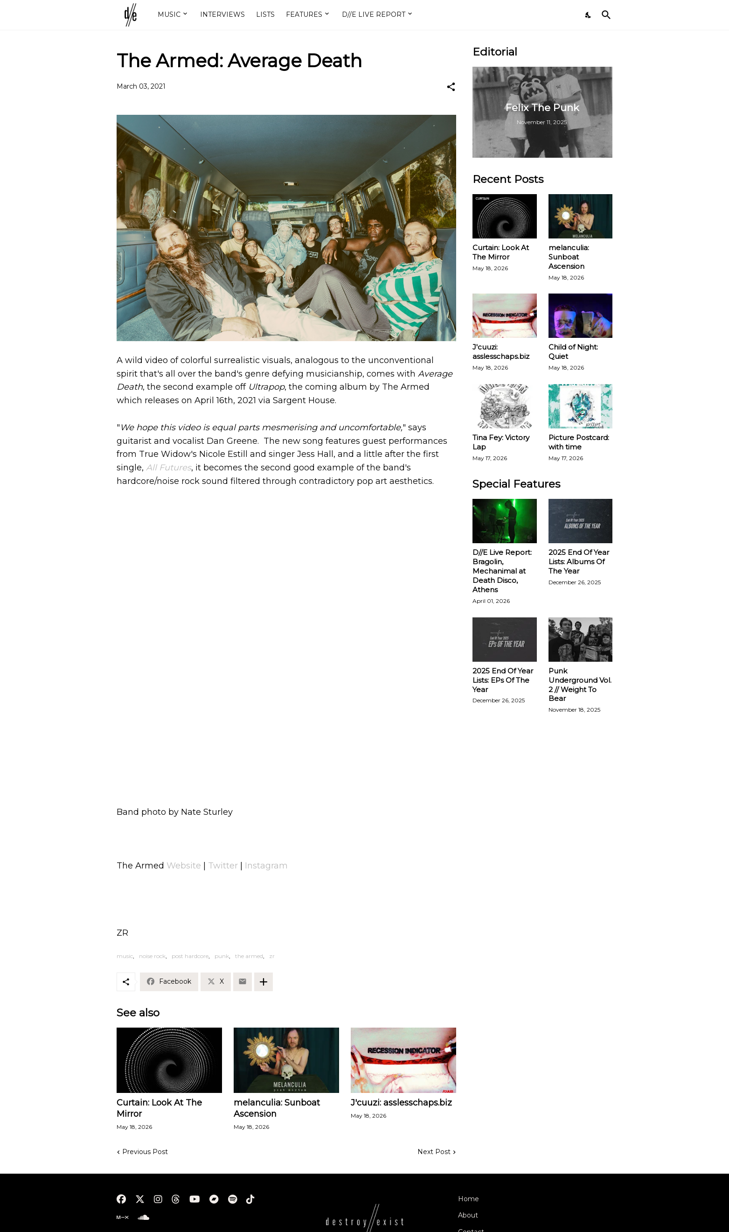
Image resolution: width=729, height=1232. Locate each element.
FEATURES (304, 14)
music (125, 955)
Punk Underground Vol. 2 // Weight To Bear (579, 684)
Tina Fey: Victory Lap (500, 442)
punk (222, 955)
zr (272, 955)
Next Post (434, 1152)
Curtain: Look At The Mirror (159, 1108)
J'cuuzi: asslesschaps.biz (401, 1103)
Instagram (266, 866)
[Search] (604, 15)
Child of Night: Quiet (573, 352)
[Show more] (263, 982)
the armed (249, 955)
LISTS (265, 14)
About (468, 1215)
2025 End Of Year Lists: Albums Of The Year (578, 561)
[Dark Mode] (589, 15)
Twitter (223, 866)
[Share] (451, 87)
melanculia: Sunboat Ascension (277, 1108)
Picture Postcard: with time (578, 442)
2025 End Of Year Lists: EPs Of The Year (502, 680)
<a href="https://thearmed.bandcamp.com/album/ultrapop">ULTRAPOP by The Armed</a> (286, 747)
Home (468, 1199)
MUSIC (169, 14)
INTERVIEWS (222, 14)
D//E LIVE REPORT (373, 14)
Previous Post (145, 1152)
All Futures (168, 467)
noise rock (152, 955)
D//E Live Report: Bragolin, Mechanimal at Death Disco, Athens (502, 571)
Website (185, 866)
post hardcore (190, 955)
